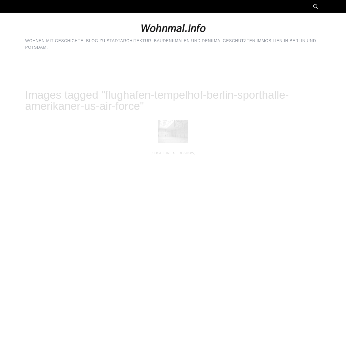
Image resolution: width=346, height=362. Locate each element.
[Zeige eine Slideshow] (172, 153)
